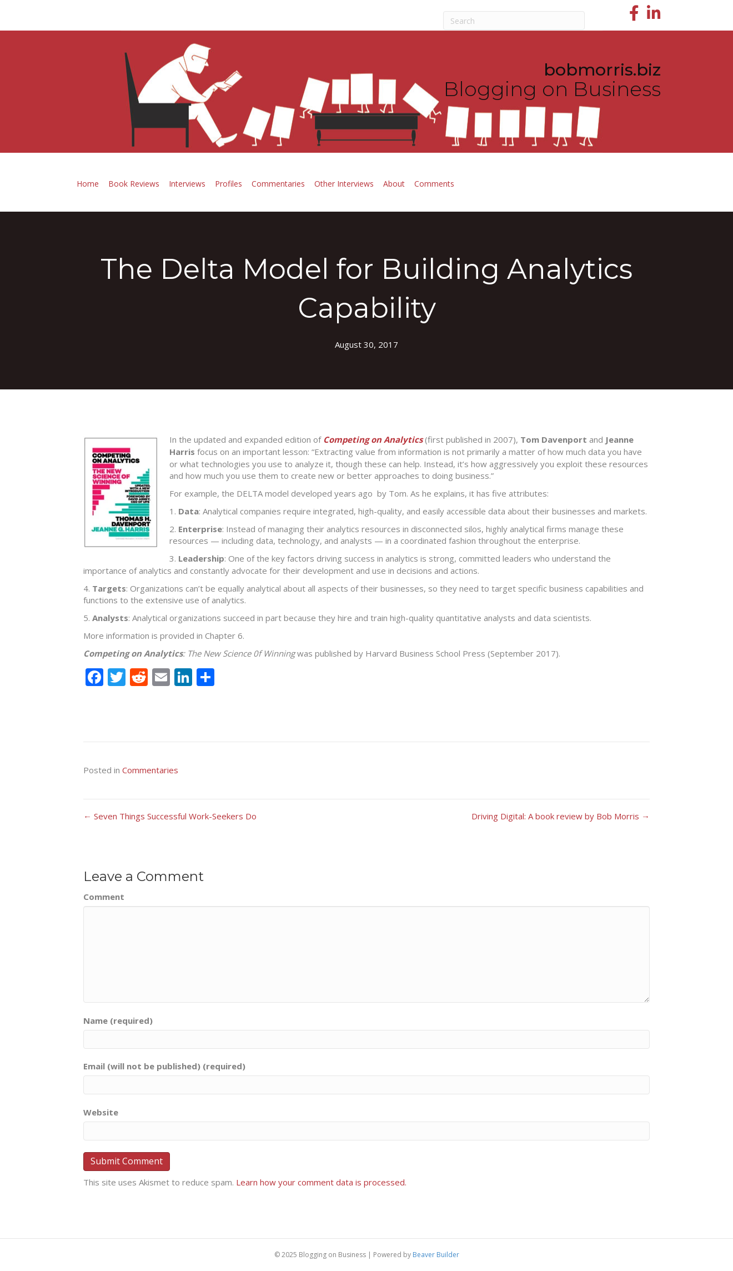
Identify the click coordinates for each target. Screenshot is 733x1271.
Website (100, 1112)
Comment (103, 896)
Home (88, 183)
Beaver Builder (436, 1254)
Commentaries (278, 183)
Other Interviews (344, 183)
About (394, 183)
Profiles (228, 183)
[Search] (514, 20)
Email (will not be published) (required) (164, 1066)
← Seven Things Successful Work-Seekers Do (170, 816)
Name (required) (118, 1020)
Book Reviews (133, 183)
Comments (434, 183)
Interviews (187, 183)
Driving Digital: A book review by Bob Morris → (560, 816)
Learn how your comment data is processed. (321, 1182)
